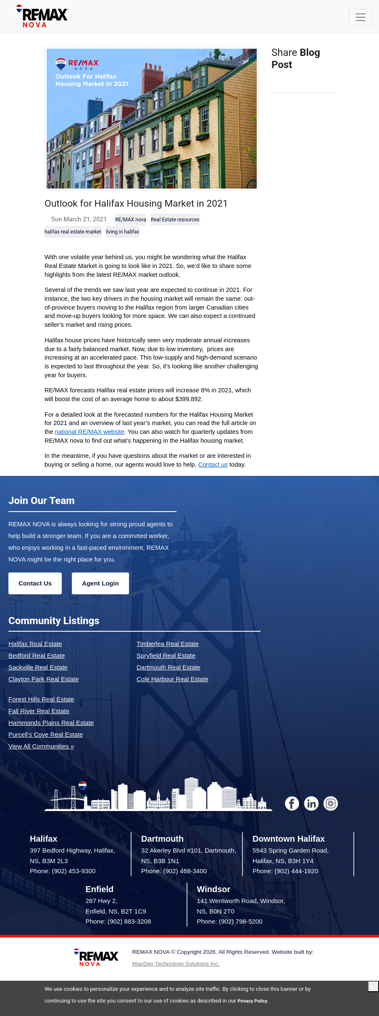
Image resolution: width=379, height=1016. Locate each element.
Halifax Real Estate (35, 658)
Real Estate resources (175, 235)
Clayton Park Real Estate (43, 694)
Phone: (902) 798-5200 (230, 936)
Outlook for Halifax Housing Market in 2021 (150, 210)
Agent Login (100, 598)
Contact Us (35, 598)
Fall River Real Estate (38, 726)
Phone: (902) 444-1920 (285, 886)
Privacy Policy (254, 1001)
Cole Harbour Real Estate (172, 694)
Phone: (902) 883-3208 (118, 936)
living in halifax (122, 247)
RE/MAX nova (130, 235)
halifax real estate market (73, 247)
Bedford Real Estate (36, 670)
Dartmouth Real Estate (168, 682)
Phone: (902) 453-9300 (62, 886)
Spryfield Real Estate (166, 670)
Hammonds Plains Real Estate (51, 737)
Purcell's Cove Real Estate (45, 749)
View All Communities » (41, 761)
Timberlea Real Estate (168, 658)
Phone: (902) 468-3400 (174, 886)
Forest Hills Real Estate (41, 714)
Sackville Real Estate (38, 682)
